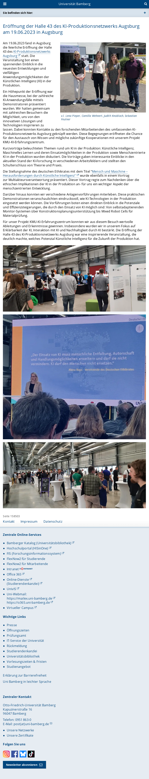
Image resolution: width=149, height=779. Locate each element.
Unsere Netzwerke (20, 730)
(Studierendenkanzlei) (23, 584)
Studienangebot (19, 667)
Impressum (29, 521)
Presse (12, 625)
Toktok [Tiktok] (31, 754)
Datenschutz (52, 521)
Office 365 (14, 574)
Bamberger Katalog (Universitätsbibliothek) (39, 543)
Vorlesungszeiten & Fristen (27, 661)
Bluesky (23, 754)
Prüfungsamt (16, 635)
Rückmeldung (17, 646)
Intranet (13, 569)
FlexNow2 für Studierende (26, 559)
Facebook (14, 754)
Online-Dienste (18, 579)
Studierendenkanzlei (22, 651)
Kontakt (9, 521)
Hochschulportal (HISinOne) (27, 548)
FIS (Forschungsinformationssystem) (34, 553)
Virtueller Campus (20, 608)
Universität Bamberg (74, 4)
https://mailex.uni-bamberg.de (29, 598)
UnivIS (11, 589)
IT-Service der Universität (25, 640)
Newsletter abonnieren (21, 765)
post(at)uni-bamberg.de (31, 724)
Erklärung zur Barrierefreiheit (25, 675)
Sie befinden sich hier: (18, 13)
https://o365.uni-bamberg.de (28, 602)
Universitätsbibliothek (23, 656)
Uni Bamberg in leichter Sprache (27, 681)
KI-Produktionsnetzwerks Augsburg (26, 53)
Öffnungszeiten (18, 630)
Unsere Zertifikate (20, 735)
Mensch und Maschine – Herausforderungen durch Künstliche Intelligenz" (65, 173)
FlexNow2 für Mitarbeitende (27, 564)
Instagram (6, 754)
